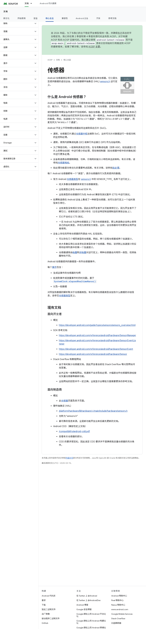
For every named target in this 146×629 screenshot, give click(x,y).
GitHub (45, 623)
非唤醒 (82, 252)
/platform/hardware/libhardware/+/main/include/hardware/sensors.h (93, 411)
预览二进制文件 (49, 609)
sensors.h (105, 81)
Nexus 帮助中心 (118, 605)
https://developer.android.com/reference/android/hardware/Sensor (93, 354)
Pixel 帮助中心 (117, 600)
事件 (54, 267)
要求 (44, 600)
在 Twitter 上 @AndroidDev (88, 600)
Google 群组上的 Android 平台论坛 (91, 615)
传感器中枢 (81, 133)
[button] (17, 23)
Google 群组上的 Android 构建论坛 (91, 621)
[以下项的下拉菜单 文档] (32, 3)
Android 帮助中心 (119, 595)
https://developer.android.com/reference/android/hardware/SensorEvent (96, 349)
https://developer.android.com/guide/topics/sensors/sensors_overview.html (97, 325)
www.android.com (119, 609)
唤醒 (75, 252)
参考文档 (112, 18)
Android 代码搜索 (48, 3)
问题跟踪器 (116, 623)
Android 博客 (82, 605)
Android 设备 (82, 18)
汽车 (98, 18)
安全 (36, 18)
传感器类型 (72, 179)
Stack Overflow (118, 618)
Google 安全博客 (84, 609)
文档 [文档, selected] (27, 3)
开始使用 (22, 18)
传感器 (64, 400)
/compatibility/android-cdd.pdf (74, 431)
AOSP (50, 60)
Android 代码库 (48, 595)
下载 (44, 605)
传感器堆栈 (63, 162)
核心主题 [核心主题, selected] (50, 18)
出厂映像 (46, 614)
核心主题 (67, 60)
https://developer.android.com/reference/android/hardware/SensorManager (97, 335)
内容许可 (69, 458)
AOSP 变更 (94, 46)
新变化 (6, 18)
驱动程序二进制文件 (51, 618)
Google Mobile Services (121, 614)
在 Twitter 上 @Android (86, 595)
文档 (5, 11)
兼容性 (65, 18)
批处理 (115, 167)
